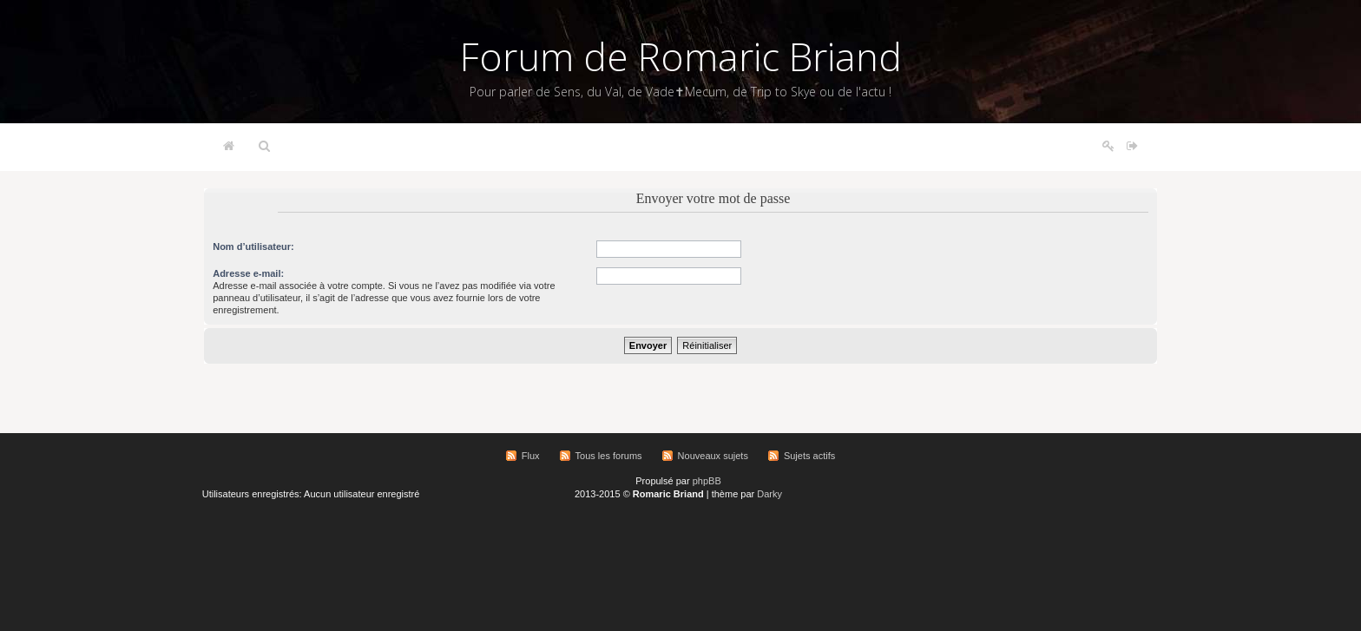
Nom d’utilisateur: (253, 246)
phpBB (707, 481)
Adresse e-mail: (248, 273)
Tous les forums (608, 455)
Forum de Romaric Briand (681, 56)
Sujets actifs (809, 455)
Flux (531, 455)
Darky (769, 494)
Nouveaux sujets (713, 455)
